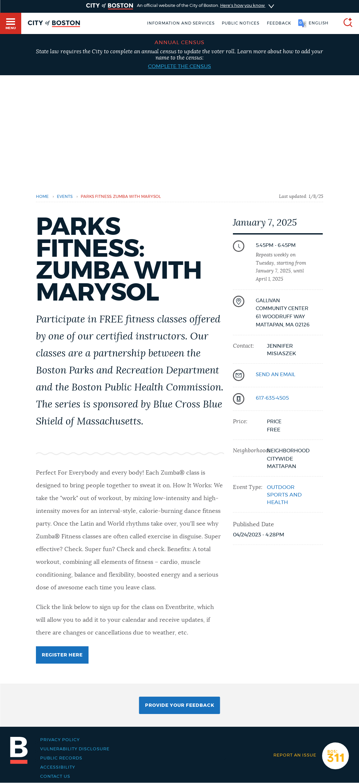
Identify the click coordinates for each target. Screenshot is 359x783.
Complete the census (179, 66)
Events (65, 197)
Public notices (240, 23)
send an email (275, 374)
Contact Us (55, 776)
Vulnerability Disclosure (74, 749)
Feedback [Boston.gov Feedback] (279, 23)
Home (42, 197)
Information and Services (181, 23)
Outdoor (281, 487)
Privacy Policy (60, 740)
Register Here (62, 655)
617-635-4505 (272, 398)
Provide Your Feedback (179, 705)
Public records (61, 758)
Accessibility (57, 767)
